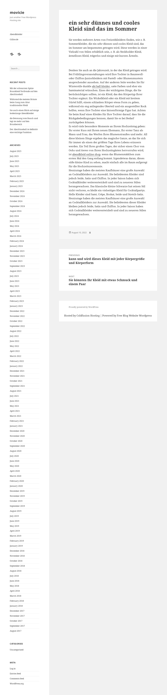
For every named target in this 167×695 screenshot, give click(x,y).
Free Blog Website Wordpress (134, 315)
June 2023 (14, 281)
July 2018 (14, 575)
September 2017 (17, 625)
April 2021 (15, 411)
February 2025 (17, 181)
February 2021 (17, 421)
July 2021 (14, 396)
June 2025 (14, 161)
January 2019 (16, 545)
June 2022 (14, 341)
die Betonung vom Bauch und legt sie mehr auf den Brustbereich (24, 121)
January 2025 (16, 186)
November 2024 (17, 196)
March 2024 (15, 236)
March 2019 (15, 535)
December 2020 (17, 431)
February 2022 (17, 361)
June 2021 (14, 401)
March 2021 (15, 416)
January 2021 (16, 426)
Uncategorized (16, 649)
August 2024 (15, 211)
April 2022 (15, 351)
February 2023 (17, 301)
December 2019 (17, 491)
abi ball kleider (101, 86)
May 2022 (14, 346)
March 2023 (15, 296)
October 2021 (16, 381)
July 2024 (14, 216)
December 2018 (17, 550)
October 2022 (16, 321)
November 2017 (17, 615)
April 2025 (15, 171)
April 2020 (15, 471)
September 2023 (17, 266)
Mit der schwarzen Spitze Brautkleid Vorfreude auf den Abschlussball (24, 91)
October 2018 (16, 560)
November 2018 (17, 555)
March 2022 (15, 356)
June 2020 (14, 461)
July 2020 (14, 456)
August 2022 (15, 331)
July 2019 (14, 516)
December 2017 (17, 610)
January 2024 (16, 246)
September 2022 (17, 326)
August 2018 (15, 570)
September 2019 (17, 506)
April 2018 (15, 590)
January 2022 (16, 366)
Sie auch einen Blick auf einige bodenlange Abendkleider (24, 112)
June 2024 (14, 221)
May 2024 (14, 226)
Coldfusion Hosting (88, 315)
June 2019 (14, 521)
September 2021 (17, 386)
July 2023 (14, 276)
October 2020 (16, 441)
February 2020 (17, 481)
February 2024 (17, 241)
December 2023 (17, 251)
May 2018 (14, 585)
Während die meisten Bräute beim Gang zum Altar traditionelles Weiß (23, 102)
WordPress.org (17, 683)
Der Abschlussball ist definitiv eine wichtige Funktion (24, 131)
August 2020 (15, 451)
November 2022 (17, 316)
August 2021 (15, 391)
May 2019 (14, 526)
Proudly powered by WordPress (83, 307)
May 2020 (14, 466)
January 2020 (16, 486)
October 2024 (16, 201)
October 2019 (16, 501)
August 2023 (15, 271)
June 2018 (14, 580)
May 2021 (14, 406)
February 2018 (17, 600)
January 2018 (16, 605)
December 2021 (17, 371)
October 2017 (16, 620)
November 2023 (17, 256)
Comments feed (17, 678)
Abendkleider (16, 34)
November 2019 (17, 496)
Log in (13, 668)
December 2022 (17, 311)
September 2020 (17, 446)
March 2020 (15, 476)
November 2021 (17, 376)
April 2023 (15, 291)
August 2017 (15, 630)
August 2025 (15, 151)
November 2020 (17, 436)
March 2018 (15, 595)
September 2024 (17, 206)
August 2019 (15, 511)
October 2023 (16, 261)
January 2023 (16, 306)
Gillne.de (14, 39)
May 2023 (14, 286)
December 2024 (17, 191)
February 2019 (17, 540)
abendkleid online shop (86, 154)
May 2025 (14, 166)
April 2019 (15, 530)
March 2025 (15, 176)
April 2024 (15, 231)
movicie (17, 12)
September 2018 (17, 565)
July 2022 (14, 336)
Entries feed (15, 673)
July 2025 (14, 156)
